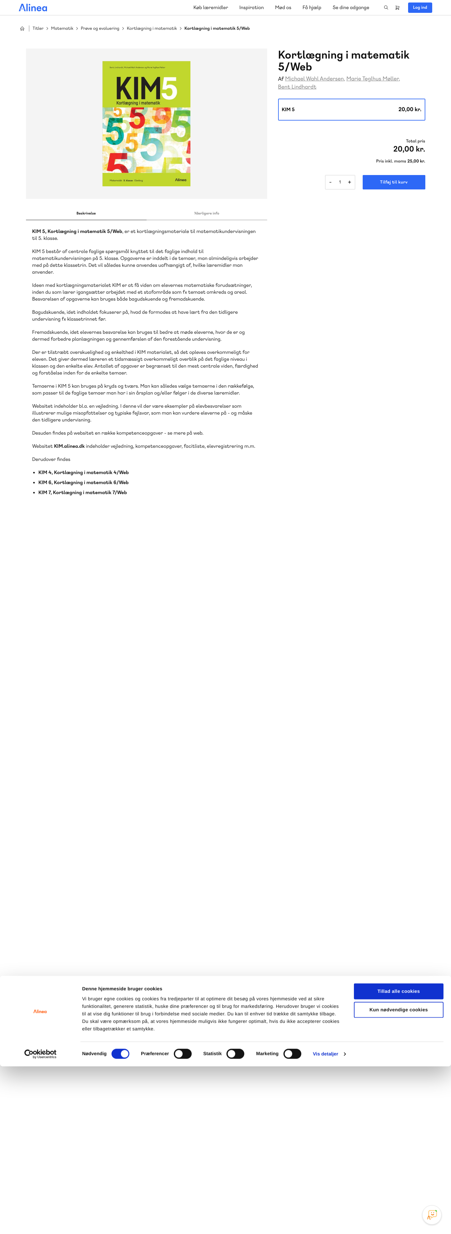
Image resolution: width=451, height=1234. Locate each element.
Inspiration (251, 7)
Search (386, 7)
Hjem (22, 28)
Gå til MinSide (372, 1039)
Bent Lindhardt (297, 86)
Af (281, 79)
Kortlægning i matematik (152, 28)
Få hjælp (312, 7)
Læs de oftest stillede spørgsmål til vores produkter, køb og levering (278, 1109)
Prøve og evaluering (100, 28)
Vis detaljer (325, 1221)
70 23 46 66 (268, 1059)
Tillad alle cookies (398, 1159)
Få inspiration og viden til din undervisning (160, 1109)
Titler (38, 28)
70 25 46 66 (156, 1059)
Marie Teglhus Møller (372, 78)
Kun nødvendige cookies (399, 1177)
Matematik (62, 28)
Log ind (420, 7)
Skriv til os (154, 1073)
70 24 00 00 (381, 1097)
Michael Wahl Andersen (314, 78)
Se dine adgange (351, 7)
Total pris (415, 141)
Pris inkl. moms (391, 161)
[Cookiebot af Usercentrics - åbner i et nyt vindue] (40, 1221)
